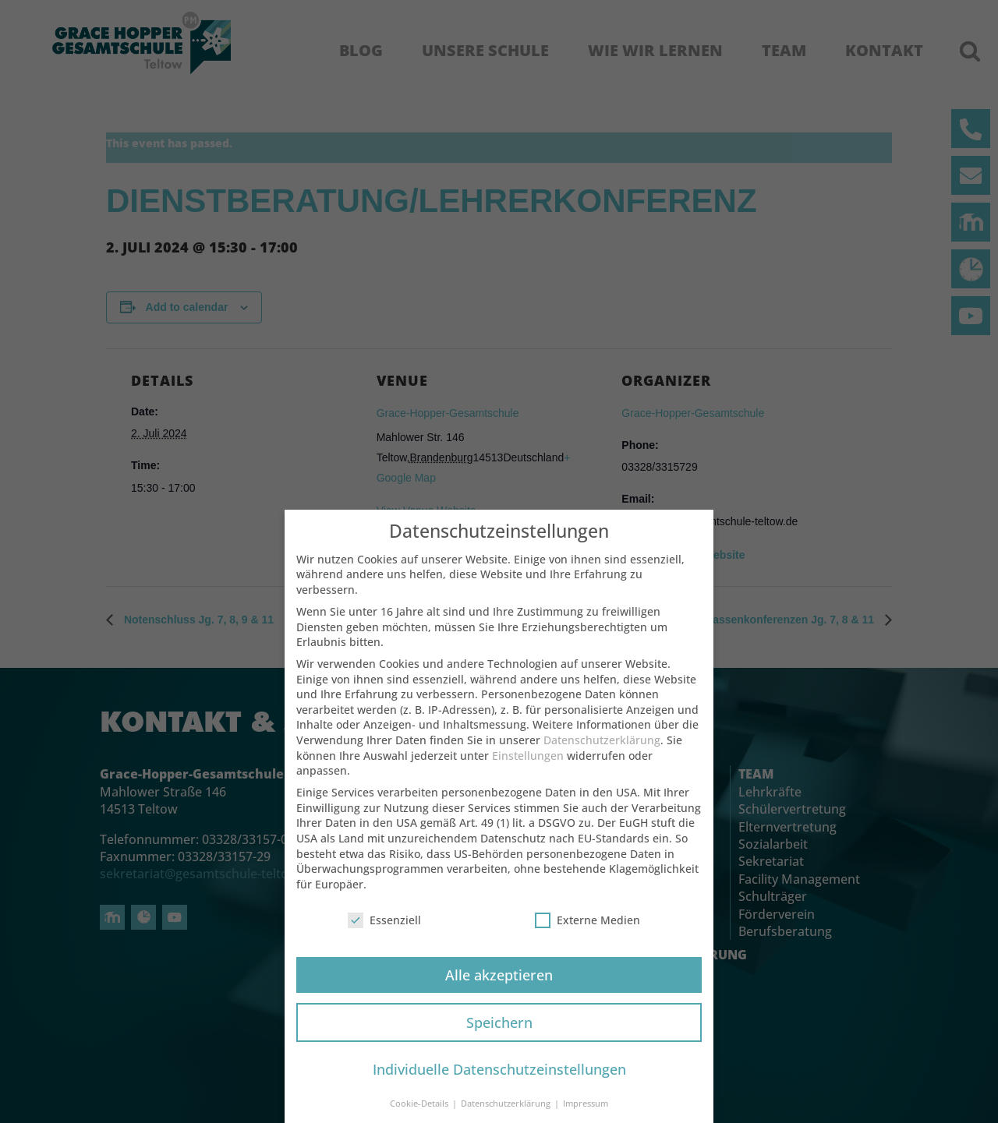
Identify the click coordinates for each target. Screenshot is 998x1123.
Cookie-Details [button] (420, 1113)
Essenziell (384, 930)
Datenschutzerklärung (601, 750)
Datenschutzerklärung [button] (507, 1113)
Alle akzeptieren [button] (499, 985)
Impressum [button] (585, 1113)
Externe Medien (587, 930)
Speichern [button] (499, 1032)
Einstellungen (528, 765)
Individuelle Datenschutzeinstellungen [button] (499, 1079)
